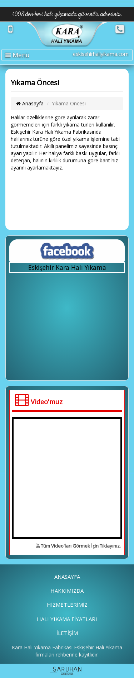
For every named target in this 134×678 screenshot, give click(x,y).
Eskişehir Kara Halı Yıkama (67, 267)
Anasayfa (30, 103)
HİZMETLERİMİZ (67, 604)
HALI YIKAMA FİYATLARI (67, 618)
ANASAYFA (67, 576)
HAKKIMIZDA (67, 590)
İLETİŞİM (67, 632)
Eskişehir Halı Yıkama (98, 647)
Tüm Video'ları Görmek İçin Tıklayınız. (78, 546)
